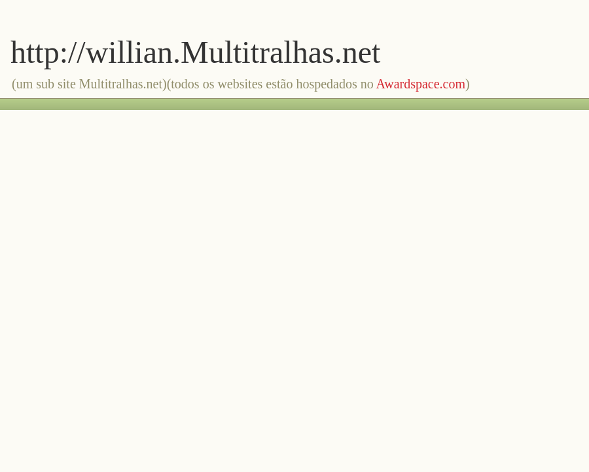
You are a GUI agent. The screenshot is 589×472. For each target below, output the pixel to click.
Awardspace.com (420, 84)
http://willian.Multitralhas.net (195, 52)
